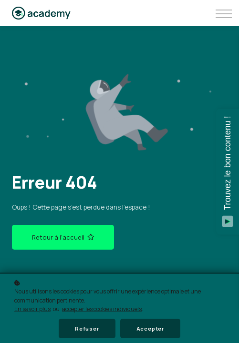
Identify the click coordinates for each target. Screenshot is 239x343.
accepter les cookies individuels (102, 309)
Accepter (150, 328)
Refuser (87, 328)
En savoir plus (32, 309)
